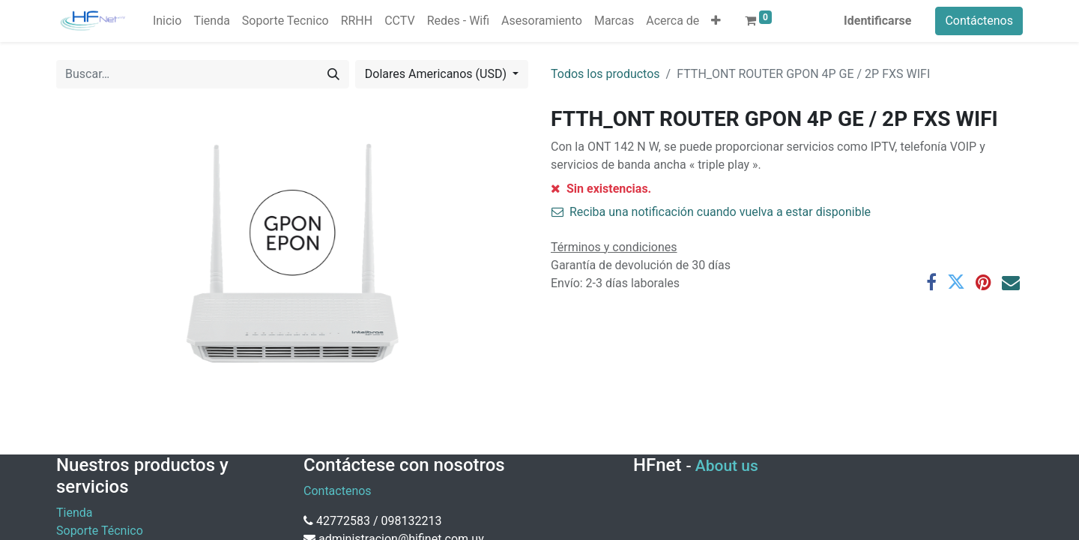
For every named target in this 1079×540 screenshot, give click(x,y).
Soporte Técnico (99, 531)
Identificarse (877, 21)
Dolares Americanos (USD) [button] (437, 74)
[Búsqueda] (333, 74)
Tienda (74, 513)
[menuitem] (167, 21)
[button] (716, 21)
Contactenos (337, 491)
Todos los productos (605, 74)
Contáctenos (979, 21)
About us (726, 466)
